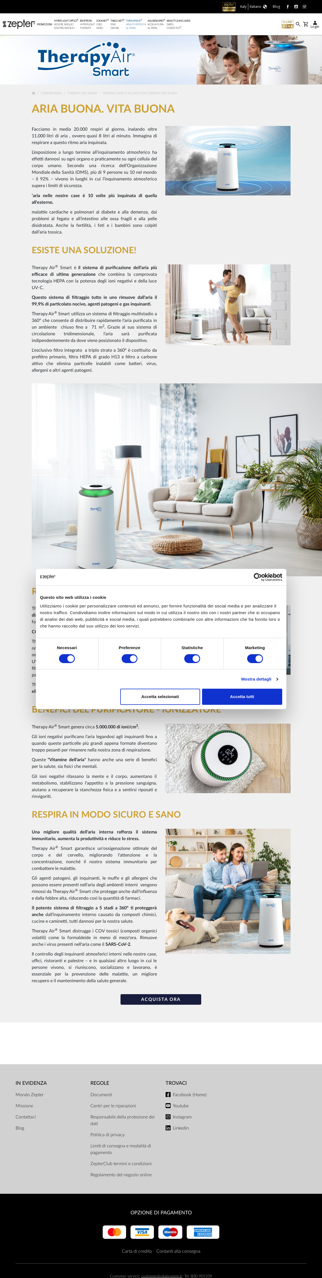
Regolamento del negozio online (121, 1175)
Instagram (182, 1117)
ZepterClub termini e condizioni (121, 1164)
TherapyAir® (51, 94)
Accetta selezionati (160, 696)
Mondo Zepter (30, 1095)
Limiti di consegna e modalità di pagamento (120, 1149)
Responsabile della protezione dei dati (122, 1120)
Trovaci (176, 1083)
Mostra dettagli (256, 679)
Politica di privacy (107, 1135)
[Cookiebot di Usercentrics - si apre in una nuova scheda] (257, 577)
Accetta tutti (242, 696)
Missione (24, 1106)
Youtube (181, 1106)
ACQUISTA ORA (161, 1000)
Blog (20, 1128)
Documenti (101, 1095)
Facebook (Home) (190, 1095)
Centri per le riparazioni (113, 1106)
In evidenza (31, 1083)
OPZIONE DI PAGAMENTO (161, 1213)
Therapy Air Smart (83, 94)
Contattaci (26, 1117)
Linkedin (181, 1128)
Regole (99, 1083)
